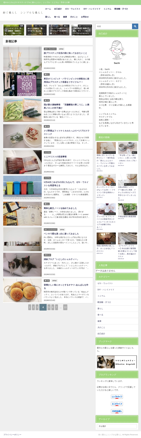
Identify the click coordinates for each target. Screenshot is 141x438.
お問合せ (85, 17)
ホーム (48, 9)
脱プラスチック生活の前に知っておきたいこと (66, 53)
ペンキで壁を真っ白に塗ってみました (62, 227)
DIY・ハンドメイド (92, 9)
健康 (65, 17)
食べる (57, 17)
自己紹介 (58, 9)
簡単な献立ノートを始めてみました (61, 202)
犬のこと (74, 17)
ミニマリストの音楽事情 (55, 152)
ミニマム (107, 9)
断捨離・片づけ (121, 9)
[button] (6, 30)
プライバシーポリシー (12, 435)
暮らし (48, 17)
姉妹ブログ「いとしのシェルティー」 (62, 251)
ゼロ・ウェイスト (72, 9)
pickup (62, 48)
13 (78, 298)
